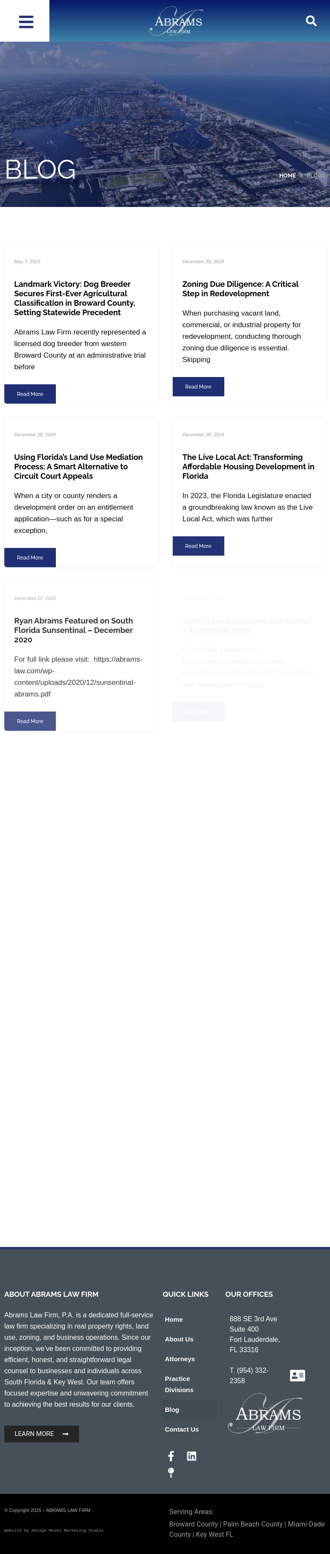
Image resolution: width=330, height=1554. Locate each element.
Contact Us (182, 1429)
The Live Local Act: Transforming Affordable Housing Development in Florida (249, 466)
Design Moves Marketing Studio (67, 1530)
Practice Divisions (179, 1384)
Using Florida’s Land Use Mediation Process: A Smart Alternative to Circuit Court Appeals (78, 466)
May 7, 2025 (27, 261)
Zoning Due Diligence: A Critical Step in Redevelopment (241, 289)
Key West (68, 1382)
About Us (179, 1339)
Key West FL (214, 1534)
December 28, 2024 (203, 261)
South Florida (24, 1382)
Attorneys (180, 1358)
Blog (172, 1409)
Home (174, 1319)
